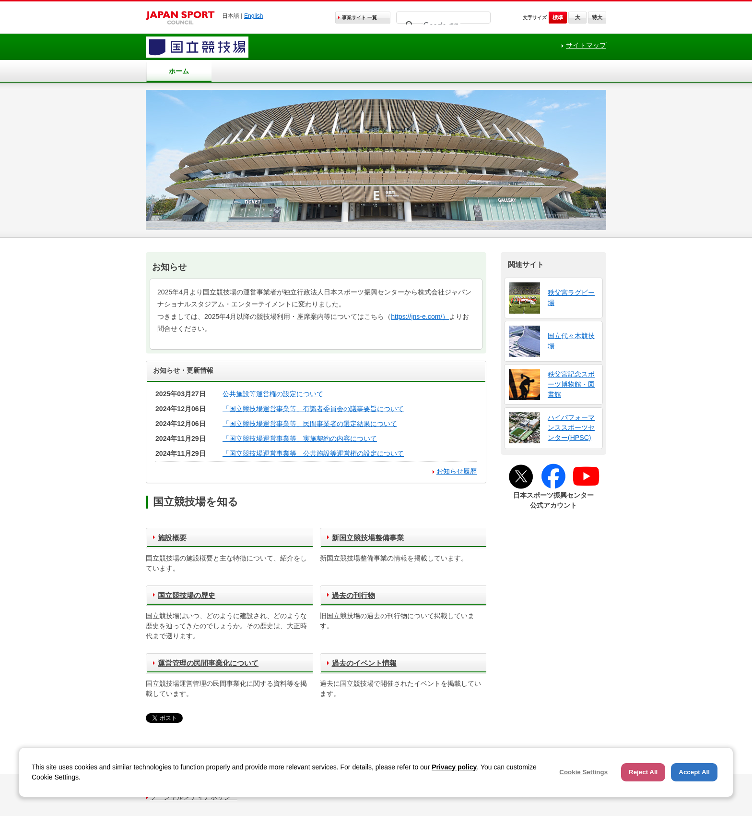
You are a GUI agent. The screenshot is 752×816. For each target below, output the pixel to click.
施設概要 (172, 538)
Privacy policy (454, 767)
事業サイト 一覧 (359, 17)
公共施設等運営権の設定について (273, 394)
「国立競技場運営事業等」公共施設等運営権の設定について (313, 453)
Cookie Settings (583, 772)
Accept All (694, 772)
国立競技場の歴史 (186, 595)
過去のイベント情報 (364, 663)
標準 (557, 17)
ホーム (179, 71)
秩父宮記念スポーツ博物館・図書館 (571, 384)
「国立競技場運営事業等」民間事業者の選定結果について (310, 423)
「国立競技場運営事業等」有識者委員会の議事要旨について (313, 409)
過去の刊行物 (353, 595)
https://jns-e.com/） (420, 316)
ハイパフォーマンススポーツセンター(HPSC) (571, 427)
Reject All (643, 772)
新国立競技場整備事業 (368, 538)
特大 (597, 17)
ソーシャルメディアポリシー (193, 797)
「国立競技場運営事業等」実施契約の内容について (300, 438)
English (253, 15)
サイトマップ (586, 45)
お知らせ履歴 (456, 471)
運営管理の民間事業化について (208, 663)
